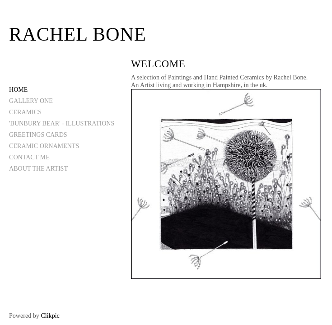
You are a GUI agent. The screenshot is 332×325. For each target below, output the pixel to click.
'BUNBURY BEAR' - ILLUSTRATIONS (61, 123)
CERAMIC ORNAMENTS (44, 145)
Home (18, 89)
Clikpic (50, 315)
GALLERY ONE (31, 100)
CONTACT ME (29, 157)
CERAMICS (25, 112)
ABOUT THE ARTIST (38, 168)
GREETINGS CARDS (38, 134)
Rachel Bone (77, 34)
